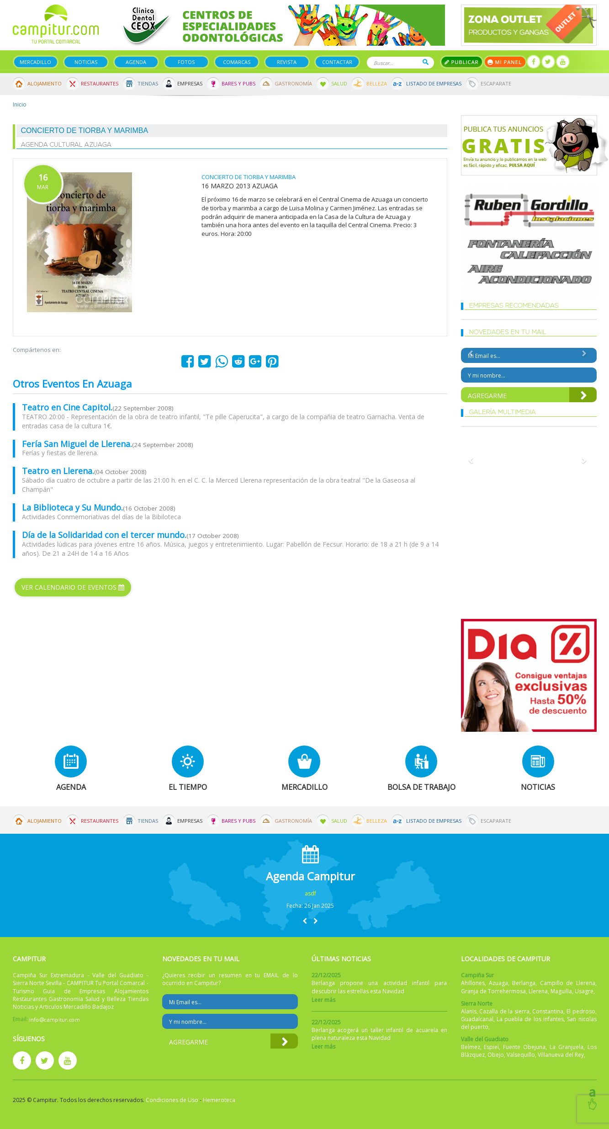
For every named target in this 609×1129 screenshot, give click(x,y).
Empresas (189, 83)
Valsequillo (521, 1055)
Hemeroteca (219, 1100)
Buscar (426, 62)
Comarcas (236, 62)
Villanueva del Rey (561, 1055)
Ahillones (473, 983)
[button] (304, 920)
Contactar (337, 62)
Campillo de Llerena (567, 983)
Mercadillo (35, 62)
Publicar (461, 62)
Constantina (547, 1011)
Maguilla (561, 991)
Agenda (136, 62)
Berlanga (523, 983)
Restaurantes (99, 83)
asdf (310, 893)
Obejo (495, 1055)
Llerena (538, 991)
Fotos (186, 62)
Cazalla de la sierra (504, 1011)
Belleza (376, 83)
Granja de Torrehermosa (493, 991)
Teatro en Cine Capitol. (67, 407)
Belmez (470, 1047)
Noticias (85, 62)
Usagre (584, 991)
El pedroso (581, 1011)
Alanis (469, 1011)
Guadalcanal (477, 1019)
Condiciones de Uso (172, 1100)
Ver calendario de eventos (72, 587)
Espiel (491, 1047)
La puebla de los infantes (530, 1019)
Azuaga (498, 983)
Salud (339, 83)
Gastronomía (293, 83)
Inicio (19, 104)
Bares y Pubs (238, 83)
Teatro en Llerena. (58, 470)
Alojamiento (44, 83)
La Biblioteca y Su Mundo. (72, 507)
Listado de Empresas (433, 83)
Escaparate (496, 83)
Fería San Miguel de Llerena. (77, 443)
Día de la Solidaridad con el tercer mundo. (104, 534)
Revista (287, 62)
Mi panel (505, 62)
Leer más (323, 1000)
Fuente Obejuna (524, 1047)
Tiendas (148, 83)
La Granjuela (566, 1047)
